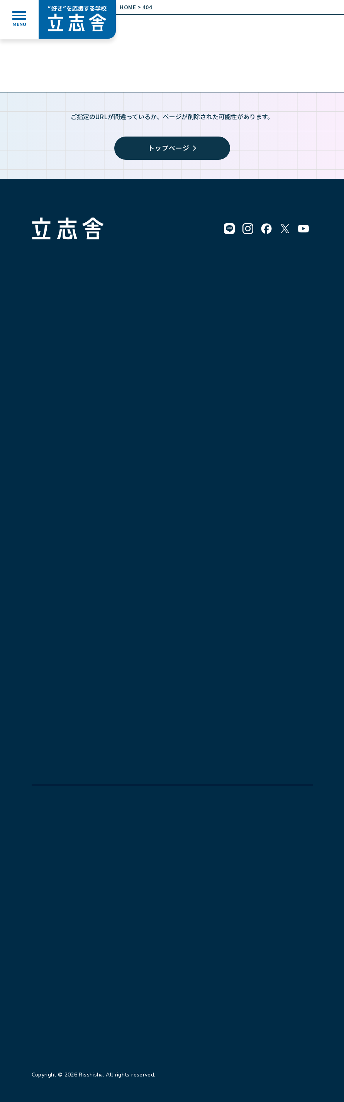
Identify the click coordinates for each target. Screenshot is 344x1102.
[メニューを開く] (19, 19)
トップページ (172, 147)
